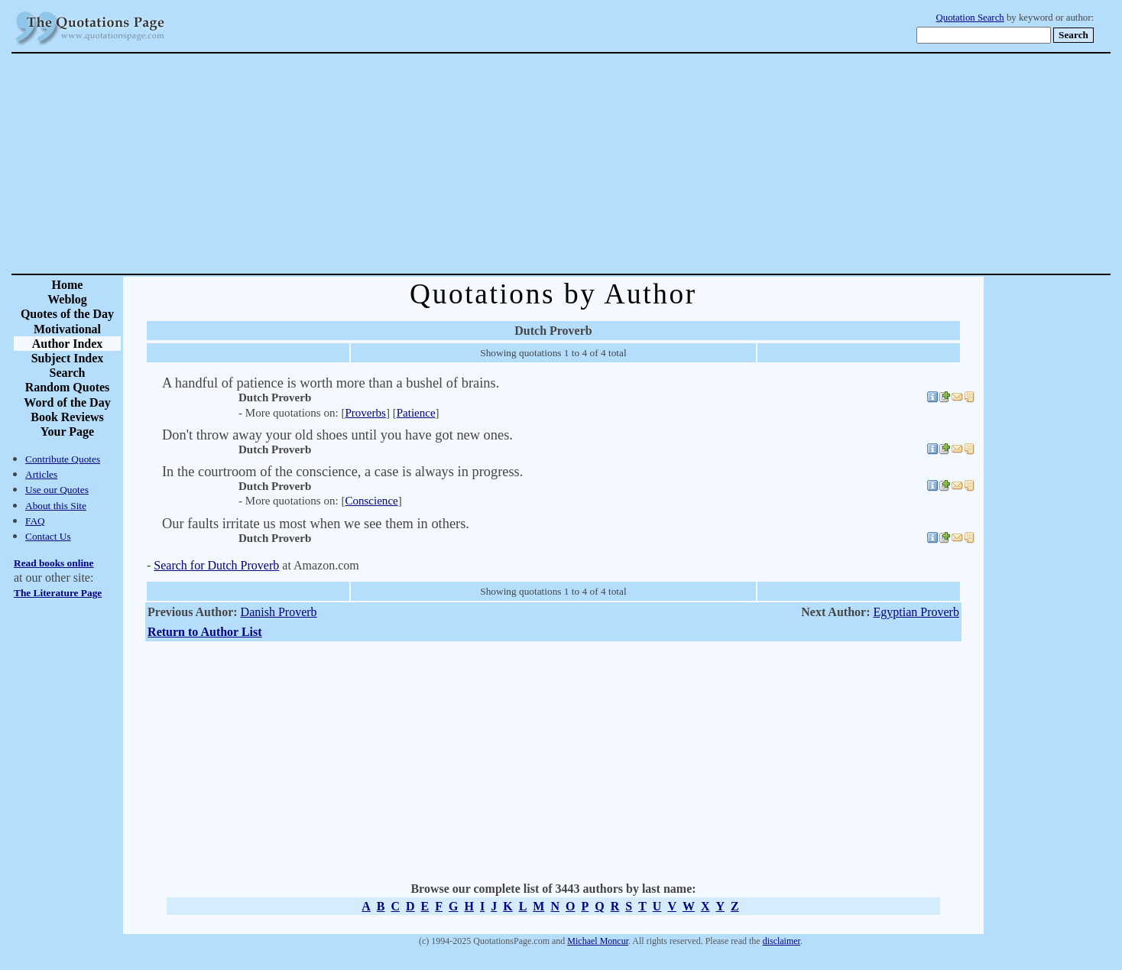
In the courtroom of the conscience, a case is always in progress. (342, 471)
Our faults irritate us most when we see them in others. (315, 523)
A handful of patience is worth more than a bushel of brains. (330, 383)
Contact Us (48, 536)
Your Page (67, 431)
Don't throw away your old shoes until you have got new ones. (337, 435)
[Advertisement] (614, 164)
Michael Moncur (597, 941)
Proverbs (365, 413)
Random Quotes (67, 387)
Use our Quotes (57, 489)
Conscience (371, 501)
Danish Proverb (279, 611)
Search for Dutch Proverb (216, 565)
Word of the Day (67, 402)
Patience (416, 413)
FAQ (35, 521)
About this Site (55, 505)
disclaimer (781, 941)
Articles (41, 474)
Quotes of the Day (67, 313)
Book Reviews (67, 416)
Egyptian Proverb (915, 611)
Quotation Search (970, 17)
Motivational (67, 329)
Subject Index (67, 358)
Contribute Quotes (62, 459)
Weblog (67, 299)
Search (68, 372)
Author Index (67, 343)
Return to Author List (205, 631)
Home (67, 284)
